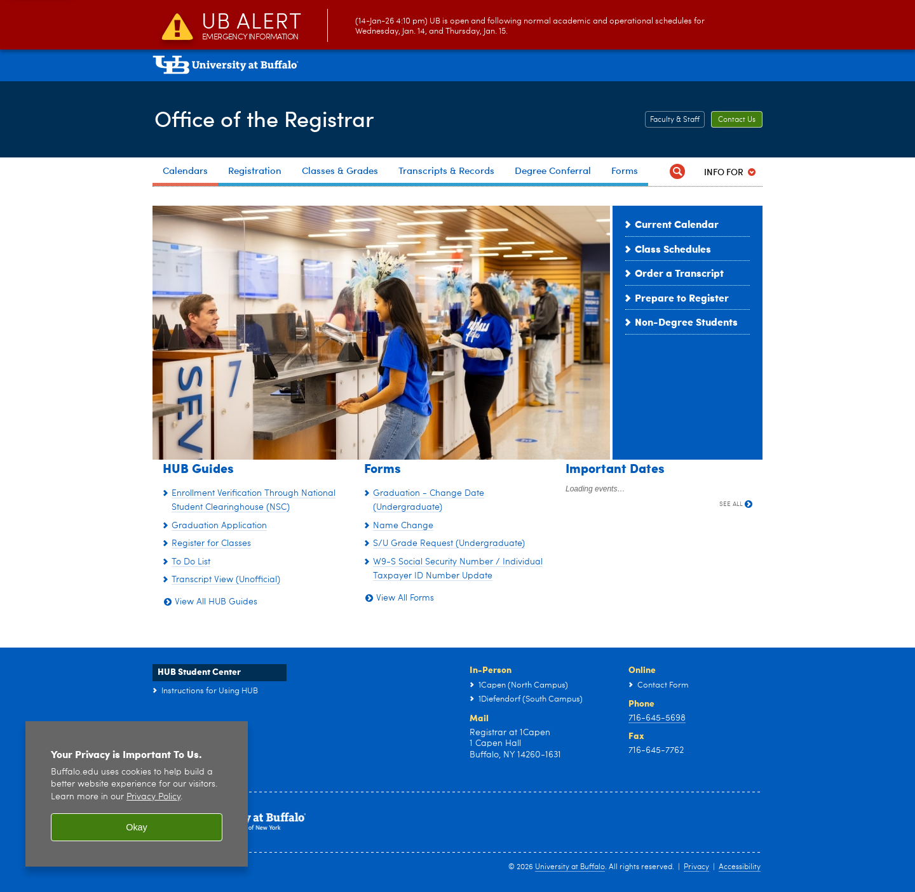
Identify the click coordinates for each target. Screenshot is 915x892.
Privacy (696, 867)
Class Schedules (673, 248)
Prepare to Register (682, 297)
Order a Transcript (679, 272)
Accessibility (740, 867)
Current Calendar (677, 223)
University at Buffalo (570, 867)
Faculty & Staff (675, 120)
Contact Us (737, 120)
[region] (136, 794)
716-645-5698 (657, 718)
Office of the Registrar (267, 118)
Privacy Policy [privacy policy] (153, 797)
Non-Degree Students (686, 321)
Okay (136, 827)
